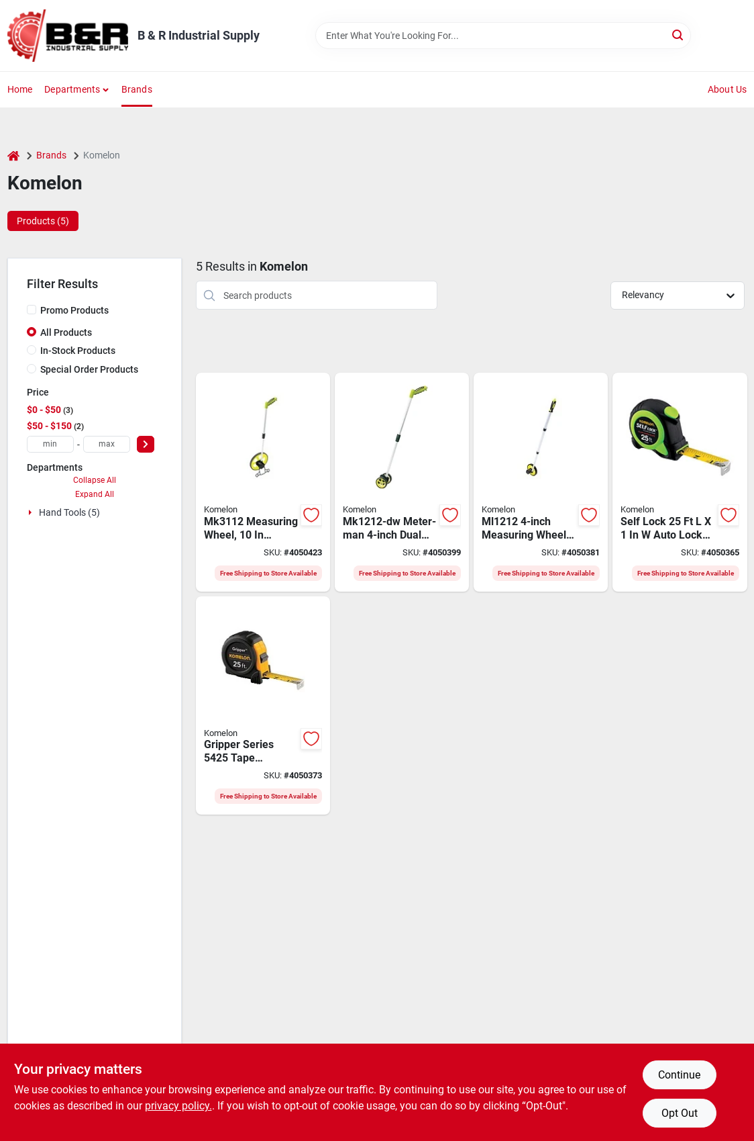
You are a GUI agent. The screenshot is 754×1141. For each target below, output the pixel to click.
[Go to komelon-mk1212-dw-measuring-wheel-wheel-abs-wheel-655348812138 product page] (402, 482)
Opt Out (679, 1113)
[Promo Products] (31, 309)
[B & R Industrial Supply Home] (67, 35)
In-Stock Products (77, 350)
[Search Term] (503, 35)
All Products (66, 332)
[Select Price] (145, 444)
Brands (136, 89)
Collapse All (94, 480)
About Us (727, 89)
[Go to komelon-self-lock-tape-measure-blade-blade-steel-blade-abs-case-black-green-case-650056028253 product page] (679, 482)
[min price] (50, 444)
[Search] (678, 35)
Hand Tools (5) (69, 512)
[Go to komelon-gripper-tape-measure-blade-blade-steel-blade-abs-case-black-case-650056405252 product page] (263, 705)
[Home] (13, 155)
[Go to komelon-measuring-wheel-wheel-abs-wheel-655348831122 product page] (263, 482)
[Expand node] (31, 512)
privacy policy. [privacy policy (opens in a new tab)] (178, 1105)
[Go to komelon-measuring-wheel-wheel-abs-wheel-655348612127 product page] (541, 482)
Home (20, 89)
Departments (72, 89)
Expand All (94, 494)
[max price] (106, 444)
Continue (679, 1074)
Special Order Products (89, 369)
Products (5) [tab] (43, 221)
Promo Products (74, 310)
